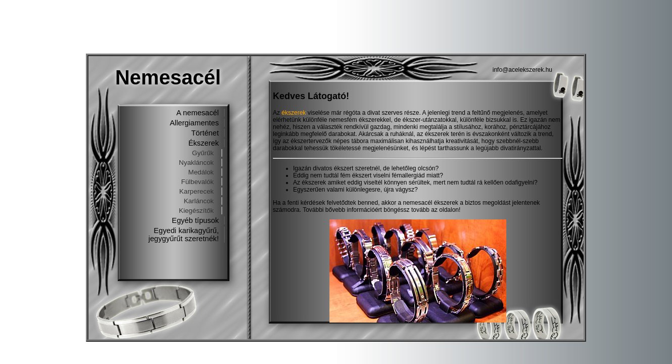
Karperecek (196, 191)
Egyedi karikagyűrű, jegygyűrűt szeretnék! (184, 234)
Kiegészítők (196, 210)
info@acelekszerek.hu (522, 69)
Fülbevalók (197, 182)
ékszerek (293, 112)
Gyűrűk (203, 153)
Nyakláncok (196, 162)
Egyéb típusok (195, 220)
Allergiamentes (194, 123)
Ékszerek (203, 143)
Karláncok (199, 201)
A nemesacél (197, 113)
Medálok (201, 172)
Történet (205, 133)
